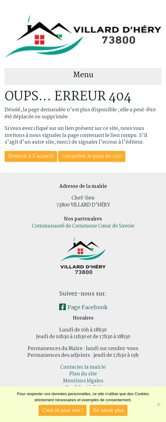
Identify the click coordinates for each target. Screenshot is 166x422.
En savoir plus (108, 410)
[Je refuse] (158, 404)
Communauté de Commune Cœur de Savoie (83, 226)
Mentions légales (83, 381)
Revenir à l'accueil (30, 156)
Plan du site (83, 374)
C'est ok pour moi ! (62, 410)
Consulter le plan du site (92, 156)
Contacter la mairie (83, 367)
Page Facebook (83, 307)
